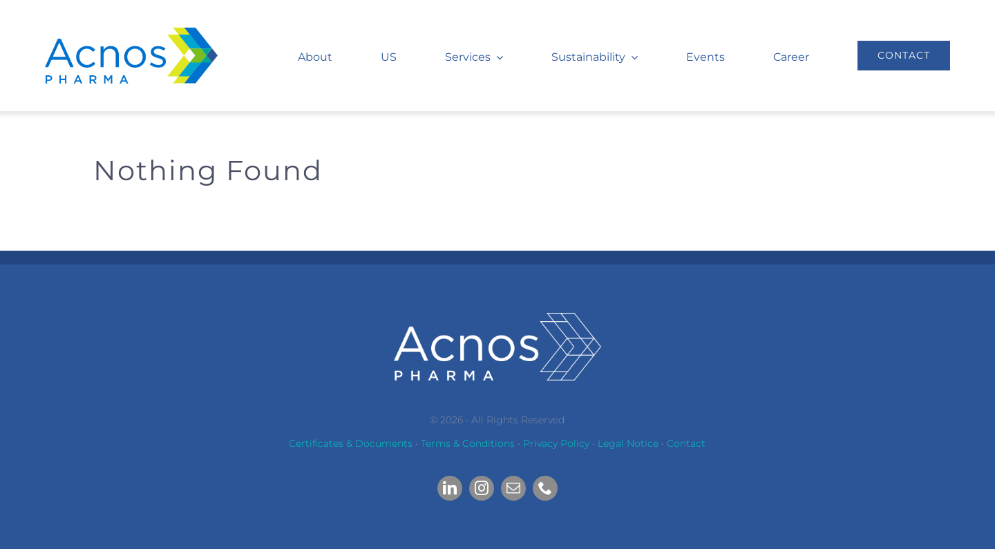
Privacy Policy (556, 443)
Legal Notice (628, 443)
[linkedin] (449, 488)
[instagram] (481, 488)
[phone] (545, 488)
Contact (686, 443)
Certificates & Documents (351, 443)
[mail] (513, 488)
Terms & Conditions (468, 443)
